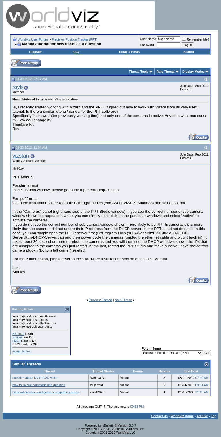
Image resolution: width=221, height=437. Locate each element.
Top (213, 416)
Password (147, 45)
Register (35, 51)
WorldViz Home (182, 416)
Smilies (17, 337)
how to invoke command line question (38, 385)
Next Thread (123, 300)
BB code (18, 334)
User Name (148, 39)
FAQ (76, 51)
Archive (202, 416)
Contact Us (159, 416)
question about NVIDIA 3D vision (35, 377)
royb (17, 87)
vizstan (20, 156)
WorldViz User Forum (33, 39)
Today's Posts (129, 51)
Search (188, 51)
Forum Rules (21, 351)
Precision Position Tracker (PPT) (75, 39)
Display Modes (193, 71)
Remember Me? (195, 39)
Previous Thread (100, 300)
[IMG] (16, 340)
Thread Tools (138, 71)
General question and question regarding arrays (45, 392)
